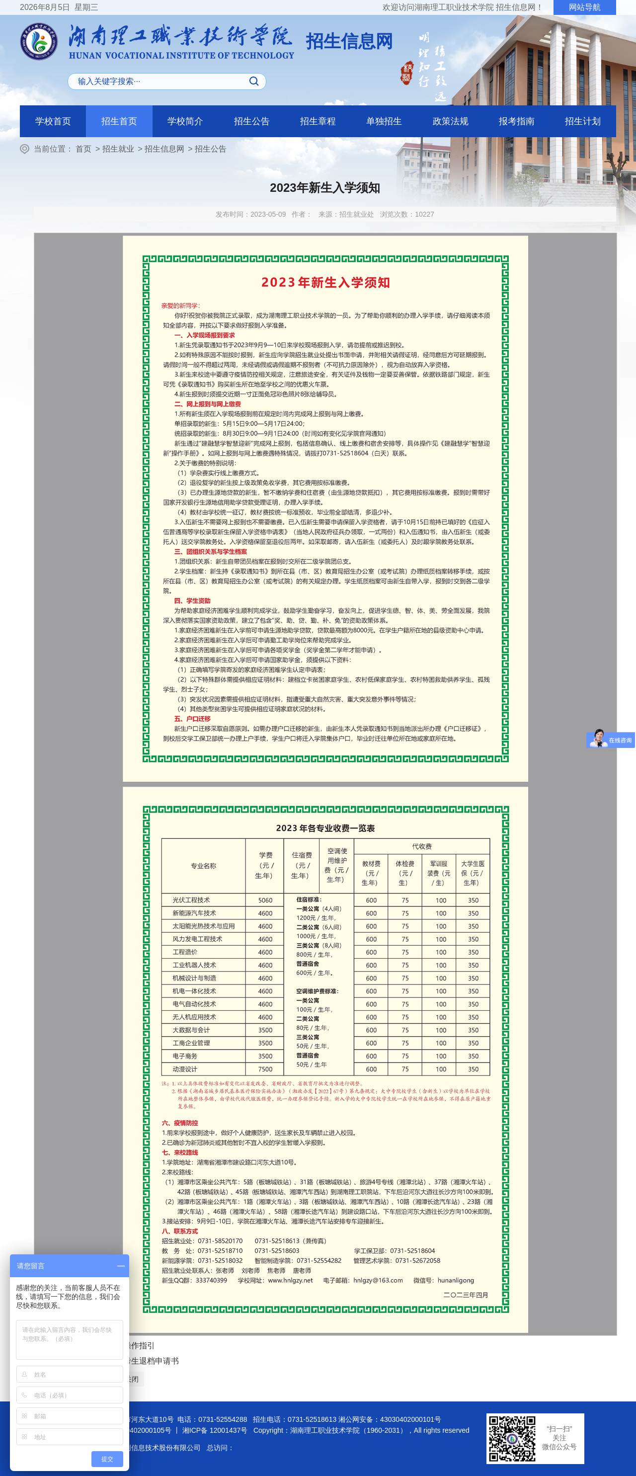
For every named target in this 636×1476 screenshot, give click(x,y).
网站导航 (585, 7)
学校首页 (53, 121)
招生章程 (318, 121)
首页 (83, 149)
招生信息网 (164, 149)
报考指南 (517, 121)
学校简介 (185, 121)
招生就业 (118, 149)
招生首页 (119, 121)
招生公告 (252, 121)
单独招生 (384, 121)
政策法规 (451, 121)
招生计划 (583, 121)
